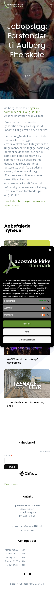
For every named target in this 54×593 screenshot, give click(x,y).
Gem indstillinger (27, 339)
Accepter (27, 323)
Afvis (27, 331)
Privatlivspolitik (11, 484)
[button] (49, 249)
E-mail (8, 455)
